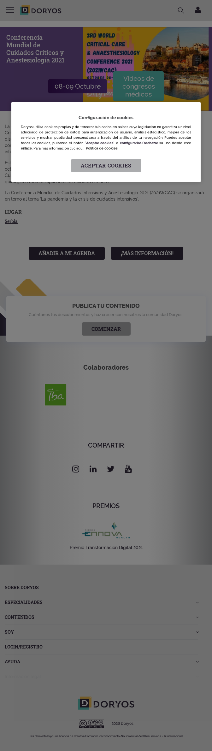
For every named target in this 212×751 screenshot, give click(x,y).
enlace (26, 148)
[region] (106, 142)
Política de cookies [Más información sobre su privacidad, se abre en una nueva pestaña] (101, 148)
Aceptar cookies (106, 165)
